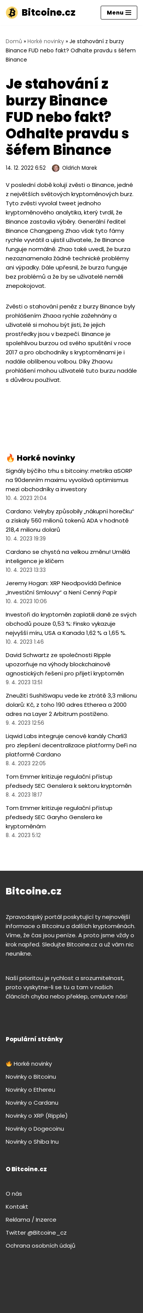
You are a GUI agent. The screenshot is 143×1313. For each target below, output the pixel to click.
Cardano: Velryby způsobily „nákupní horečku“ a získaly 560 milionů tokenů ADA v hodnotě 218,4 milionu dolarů (70, 520)
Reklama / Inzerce (31, 1220)
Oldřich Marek (79, 168)
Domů (14, 41)
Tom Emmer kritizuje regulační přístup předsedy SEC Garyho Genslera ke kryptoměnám (59, 817)
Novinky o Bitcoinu (31, 1077)
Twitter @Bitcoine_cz (36, 1233)
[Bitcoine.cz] (41, 12)
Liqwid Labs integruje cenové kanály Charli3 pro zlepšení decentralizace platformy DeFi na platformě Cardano (71, 745)
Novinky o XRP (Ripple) (37, 1116)
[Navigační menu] (119, 12)
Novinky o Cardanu (32, 1103)
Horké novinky (45, 41)
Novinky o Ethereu (30, 1090)
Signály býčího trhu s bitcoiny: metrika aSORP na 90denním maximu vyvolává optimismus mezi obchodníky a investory (69, 480)
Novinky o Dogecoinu (35, 1129)
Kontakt (17, 1207)
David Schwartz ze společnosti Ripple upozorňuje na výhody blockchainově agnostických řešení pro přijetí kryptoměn (65, 664)
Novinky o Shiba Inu (32, 1142)
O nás (14, 1194)
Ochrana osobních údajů (41, 1246)
